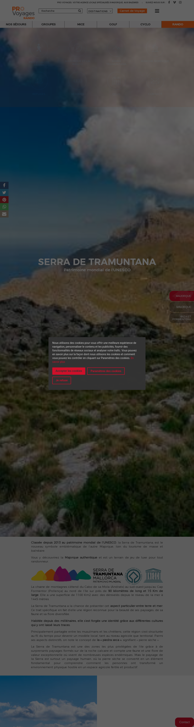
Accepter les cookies (69, 371)
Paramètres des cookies (106, 371)
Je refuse (62, 380)
